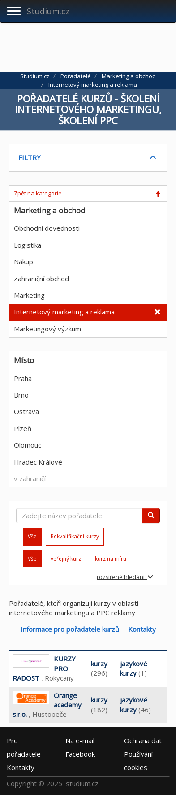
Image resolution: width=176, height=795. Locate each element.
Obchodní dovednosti (47, 228)
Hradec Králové (38, 461)
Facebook (80, 753)
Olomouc (27, 444)
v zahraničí (30, 478)
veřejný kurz (66, 558)
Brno (21, 394)
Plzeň (22, 428)
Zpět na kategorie (38, 193)
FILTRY (29, 157)
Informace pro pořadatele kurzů (70, 629)
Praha (23, 378)
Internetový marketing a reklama (64, 311)
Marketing (29, 295)
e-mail (79, 740)
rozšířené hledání (125, 577)
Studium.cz (48, 11)
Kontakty (142, 629)
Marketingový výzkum (47, 328)
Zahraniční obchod (41, 278)
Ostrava (26, 411)
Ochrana (143, 740)
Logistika (27, 245)
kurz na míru (110, 558)
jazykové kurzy (133, 668)
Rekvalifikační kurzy (75, 536)
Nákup (23, 261)
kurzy (99, 663)
